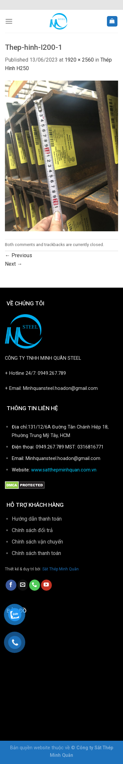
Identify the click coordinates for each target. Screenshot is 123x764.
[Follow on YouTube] (46, 585)
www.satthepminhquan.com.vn (63, 470)
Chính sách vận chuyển (37, 542)
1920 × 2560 (79, 60)
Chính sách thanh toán (37, 553)
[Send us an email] (22, 585)
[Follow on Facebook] (11, 585)
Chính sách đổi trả (32, 530)
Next (13, 264)
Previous (18, 255)
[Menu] (9, 21)
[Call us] (34, 585)
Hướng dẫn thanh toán (37, 519)
